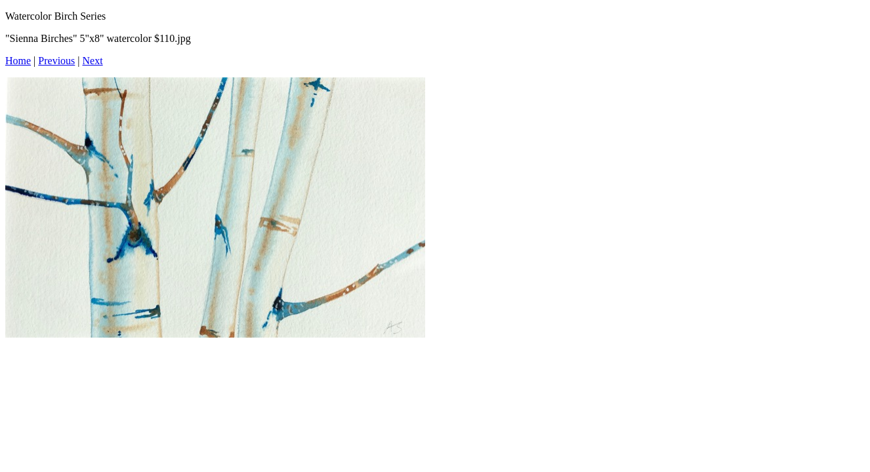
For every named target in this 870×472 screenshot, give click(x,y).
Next (93, 60)
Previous (56, 60)
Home (18, 60)
